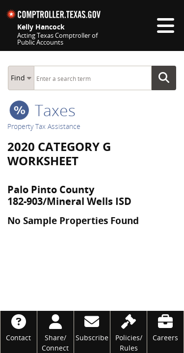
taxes (42, 110)
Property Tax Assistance (43, 126)
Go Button (167, 78)
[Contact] (18, 327)
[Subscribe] (92, 327)
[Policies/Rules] (128, 332)
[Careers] (165, 327)
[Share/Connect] (55, 332)
